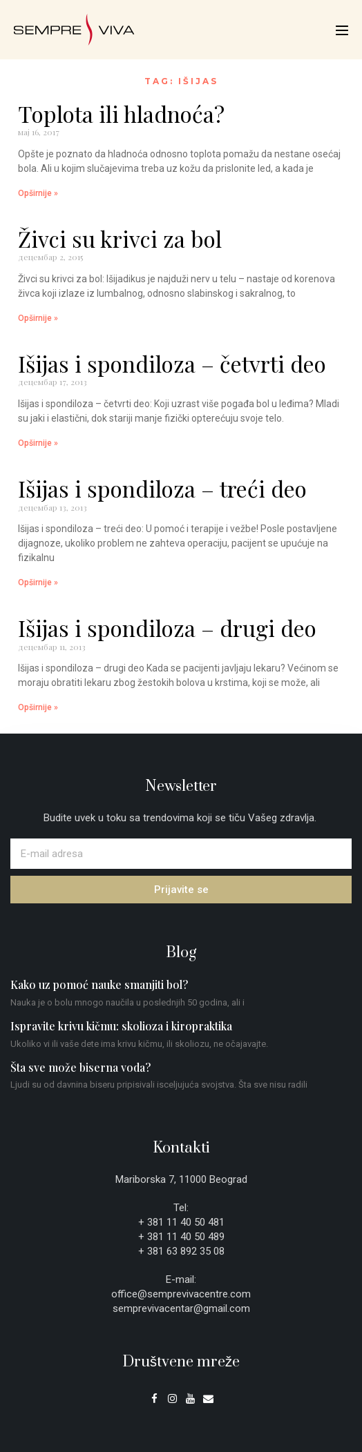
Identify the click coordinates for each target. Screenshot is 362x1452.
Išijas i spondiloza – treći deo (162, 488)
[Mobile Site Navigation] (342, 30)
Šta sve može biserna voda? (80, 1067)
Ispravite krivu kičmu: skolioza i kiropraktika (121, 1026)
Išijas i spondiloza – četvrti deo (172, 363)
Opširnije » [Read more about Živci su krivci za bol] (38, 318)
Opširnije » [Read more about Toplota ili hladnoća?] (38, 193)
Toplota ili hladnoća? (121, 113)
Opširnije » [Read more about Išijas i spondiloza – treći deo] (38, 582)
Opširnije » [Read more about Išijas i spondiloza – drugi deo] (38, 707)
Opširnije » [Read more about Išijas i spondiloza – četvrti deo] (38, 443)
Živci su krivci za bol (120, 238)
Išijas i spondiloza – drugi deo (167, 627)
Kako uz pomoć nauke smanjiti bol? (99, 984)
